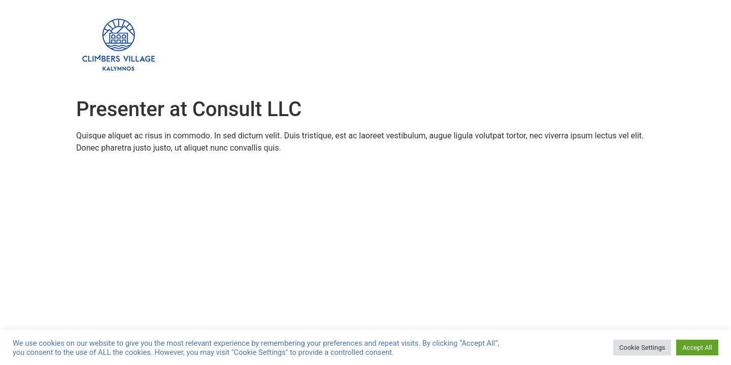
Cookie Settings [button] (642, 347)
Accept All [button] (697, 347)
